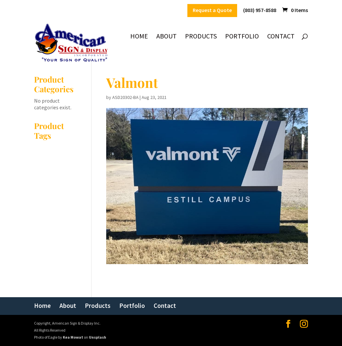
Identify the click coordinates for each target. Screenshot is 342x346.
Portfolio (242, 37)
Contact (281, 37)
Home (139, 37)
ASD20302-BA (125, 97)
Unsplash (97, 337)
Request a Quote (212, 10)
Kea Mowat (73, 337)
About (166, 37)
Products (201, 37)
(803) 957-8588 (259, 10)
